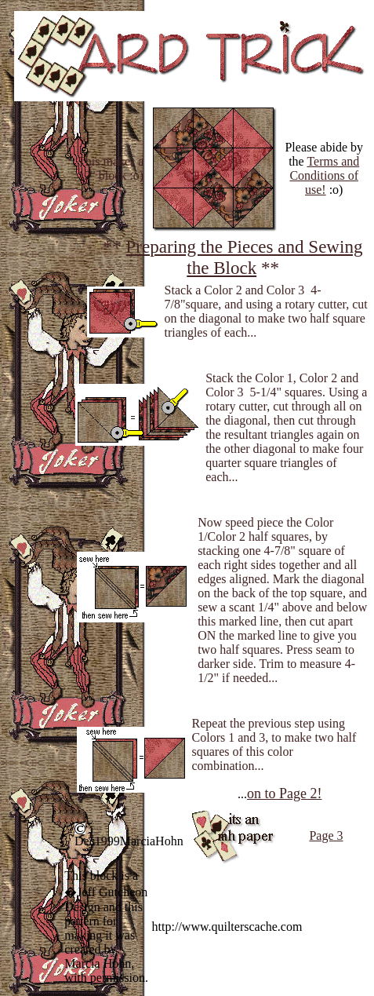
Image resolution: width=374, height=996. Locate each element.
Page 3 (326, 835)
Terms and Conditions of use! (324, 175)
